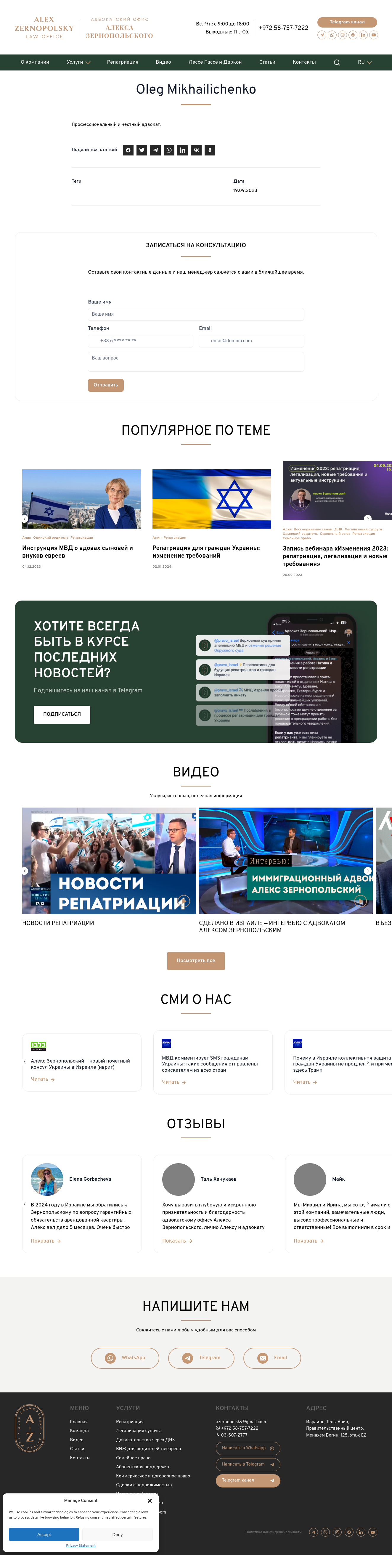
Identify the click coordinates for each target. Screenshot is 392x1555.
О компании (35, 60)
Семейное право (297, 536)
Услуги (75, 60)
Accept (44, 1534)
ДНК (338, 527)
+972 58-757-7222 (283, 26)
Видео (163, 60)
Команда (79, 1429)
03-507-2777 (234, 1433)
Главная (79, 1420)
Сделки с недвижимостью (144, 1483)
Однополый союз (335, 531)
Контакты (304, 60)
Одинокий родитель (50, 535)
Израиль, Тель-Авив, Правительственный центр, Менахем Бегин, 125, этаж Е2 (336, 1426)
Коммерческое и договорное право (153, 1474)
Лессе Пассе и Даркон (215, 60)
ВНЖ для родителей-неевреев (148, 1447)
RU (361, 60)
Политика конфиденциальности (273, 1529)
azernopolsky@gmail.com (241, 1420)
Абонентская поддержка (142, 1465)
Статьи (267, 60)
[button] (150, 1501)
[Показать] (46, 1238)
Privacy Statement (81, 1546)
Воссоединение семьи (313, 527)
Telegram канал (347, 20)
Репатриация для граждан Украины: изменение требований (206, 550)
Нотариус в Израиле (137, 1492)
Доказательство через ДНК (145, 1438)
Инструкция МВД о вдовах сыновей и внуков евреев (77, 550)
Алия (26, 535)
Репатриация (123, 60)
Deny (117, 1534)
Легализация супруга (363, 527)
